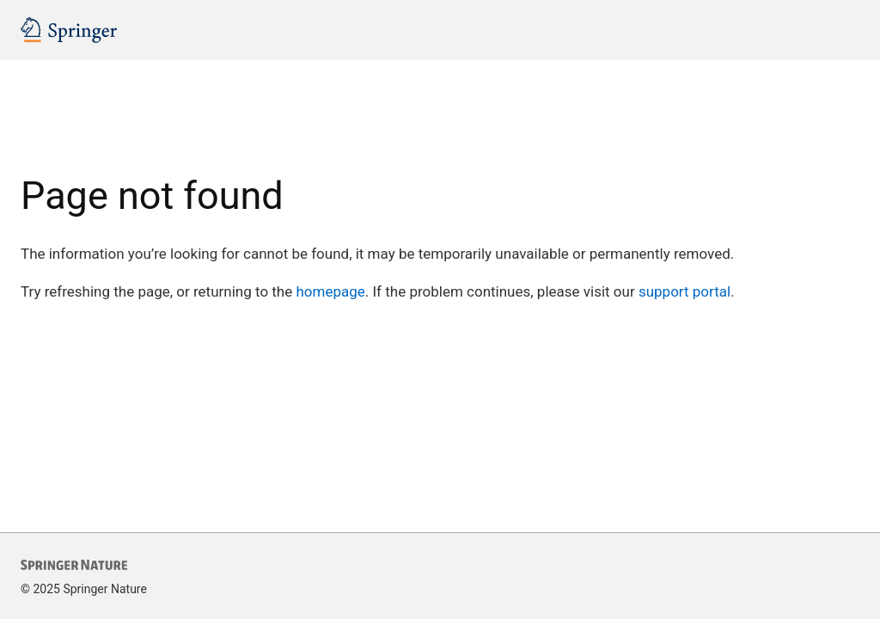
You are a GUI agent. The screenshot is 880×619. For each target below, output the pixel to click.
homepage (330, 291)
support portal (684, 291)
